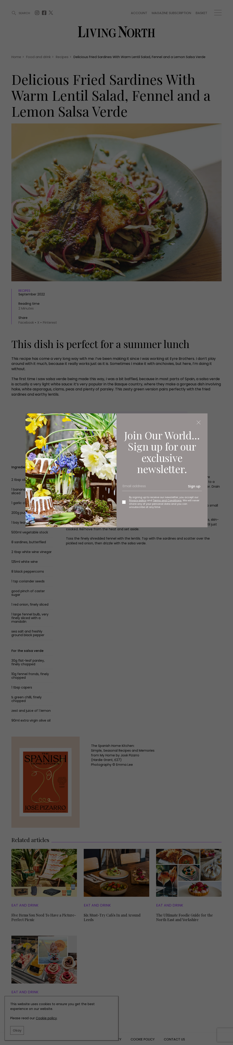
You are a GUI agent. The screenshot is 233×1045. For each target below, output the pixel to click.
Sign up (194, 486)
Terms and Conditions (167, 500)
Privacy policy (137, 500)
